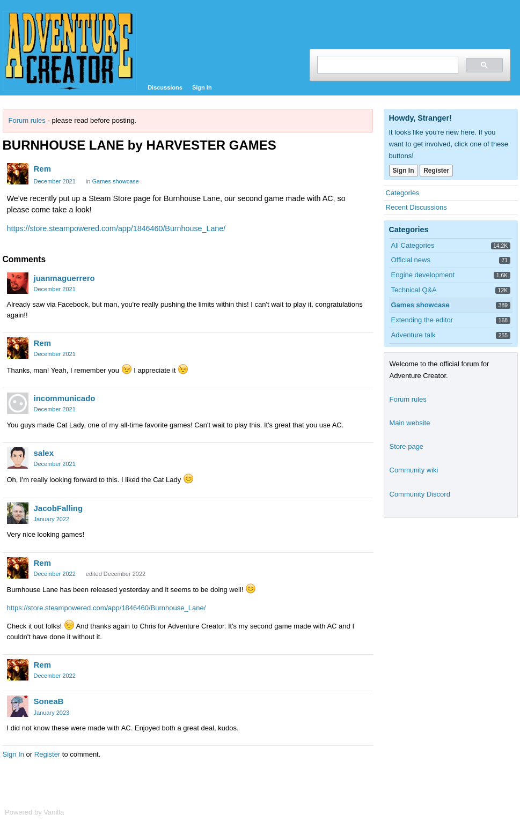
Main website (410, 423)
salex (44, 452)
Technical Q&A (414, 290)
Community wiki (414, 470)
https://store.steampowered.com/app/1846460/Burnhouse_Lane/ (116, 228)
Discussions (165, 87)
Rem (43, 168)
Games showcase (115, 181)
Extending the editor (422, 320)
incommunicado (65, 398)
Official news (410, 260)
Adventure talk (413, 335)
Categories (403, 193)
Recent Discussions (416, 207)
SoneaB (49, 701)
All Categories (413, 245)
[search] (387, 64)
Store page (407, 446)
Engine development (423, 275)
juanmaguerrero (64, 278)
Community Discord (420, 494)
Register (47, 754)
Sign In (202, 87)
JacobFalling (58, 508)
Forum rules (27, 120)
